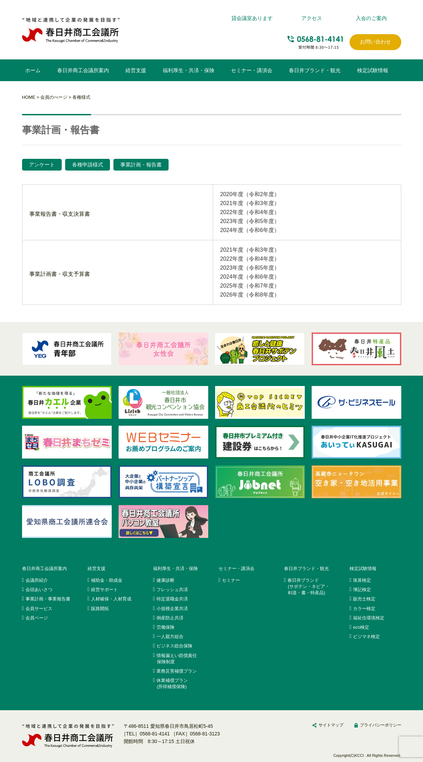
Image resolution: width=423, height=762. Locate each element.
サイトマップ (331, 725)
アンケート (42, 164)
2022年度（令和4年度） (250, 212)
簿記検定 (362, 589)
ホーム (33, 70)
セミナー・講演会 (251, 70)
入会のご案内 (371, 18)
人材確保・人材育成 (111, 598)
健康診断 (165, 580)
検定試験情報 (372, 70)
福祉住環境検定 (368, 617)
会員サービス (39, 608)
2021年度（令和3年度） (250, 203)
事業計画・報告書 (141, 164)
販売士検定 (364, 598)
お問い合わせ (375, 42)
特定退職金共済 (172, 598)
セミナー (231, 580)
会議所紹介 (37, 580)
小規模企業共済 (172, 608)
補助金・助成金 (106, 580)
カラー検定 (364, 608)
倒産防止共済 (170, 617)
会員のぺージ (53, 97)
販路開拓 (100, 608)
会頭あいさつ (39, 589)
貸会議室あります (252, 18)
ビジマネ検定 (366, 636)
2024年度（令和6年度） (250, 230)
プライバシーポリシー (380, 725)
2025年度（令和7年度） (250, 286)
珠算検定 (362, 580)
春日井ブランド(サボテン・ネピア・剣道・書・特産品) (309, 586)
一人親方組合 (170, 636)
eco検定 (361, 627)
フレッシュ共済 (172, 589)
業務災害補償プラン (177, 671)
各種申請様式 (87, 164)
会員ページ (37, 617)
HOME (29, 97)
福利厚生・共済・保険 (188, 70)
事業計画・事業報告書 (48, 598)
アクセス (311, 18)
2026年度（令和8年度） (250, 295)
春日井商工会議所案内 (83, 70)
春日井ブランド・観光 (315, 70)
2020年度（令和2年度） (250, 194)
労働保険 (165, 627)
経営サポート (104, 589)
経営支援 (135, 70)
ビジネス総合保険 (174, 645)
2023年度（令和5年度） (250, 221)
